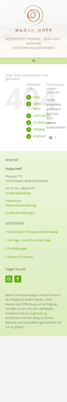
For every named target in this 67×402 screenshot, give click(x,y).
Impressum (13, 200)
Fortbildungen (42, 123)
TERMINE (39, 129)
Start (36, 97)
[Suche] (50, 137)
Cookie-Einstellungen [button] (19, 213)
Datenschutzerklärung (20, 205)
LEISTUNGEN (41, 116)
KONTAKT (39, 136)
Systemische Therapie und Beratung (33, 232)
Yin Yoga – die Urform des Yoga (29, 240)
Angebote (36, 313)
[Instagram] (8, 279)
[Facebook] (17, 279)
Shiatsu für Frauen (20, 257)
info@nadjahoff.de (18, 193)
